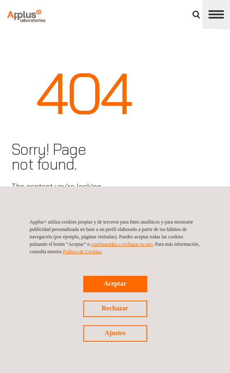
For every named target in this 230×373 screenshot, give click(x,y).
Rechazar (115, 308)
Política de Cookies (82, 251)
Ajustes (115, 332)
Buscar (196, 14)
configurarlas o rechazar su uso (122, 244)
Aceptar (114, 283)
